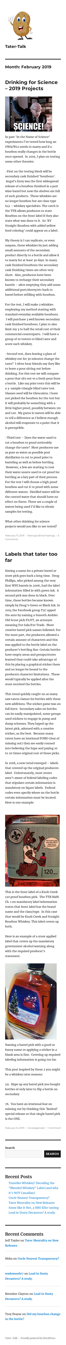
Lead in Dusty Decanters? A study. (32, 1212)
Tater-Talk (15, 46)
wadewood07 (14, 1273)
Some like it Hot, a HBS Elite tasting (34, 1207)
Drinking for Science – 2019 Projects (31, 85)
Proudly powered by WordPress (38, 1338)
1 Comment (54, 1127)
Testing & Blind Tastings (41, 535)
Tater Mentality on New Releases (32, 1202)
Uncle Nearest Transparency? (29, 1198)
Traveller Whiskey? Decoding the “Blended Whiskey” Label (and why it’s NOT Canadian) (33, 1188)
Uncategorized (36, 1127)
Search (10, 1148)
